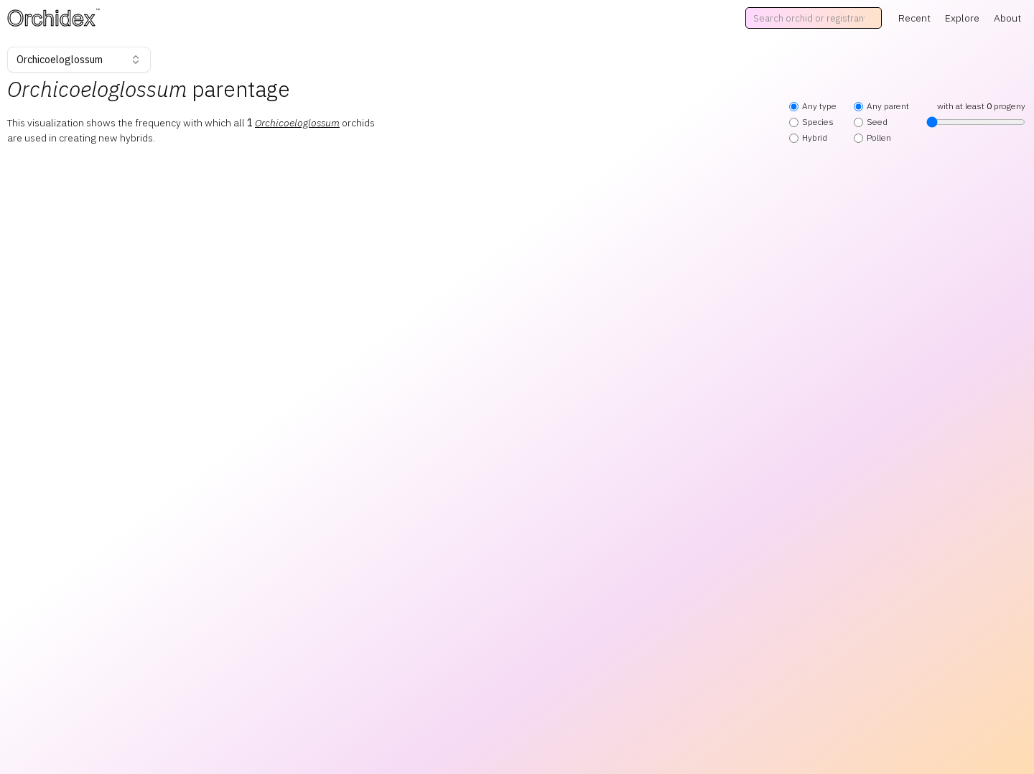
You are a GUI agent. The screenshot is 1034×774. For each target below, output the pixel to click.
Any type (813, 106)
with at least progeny (975, 114)
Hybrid (808, 137)
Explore (962, 17)
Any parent (881, 106)
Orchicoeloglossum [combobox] (79, 59)
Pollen (872, 137)
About (1007, 17)
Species (811, 121)
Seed (871, 121)
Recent (914, 17)
